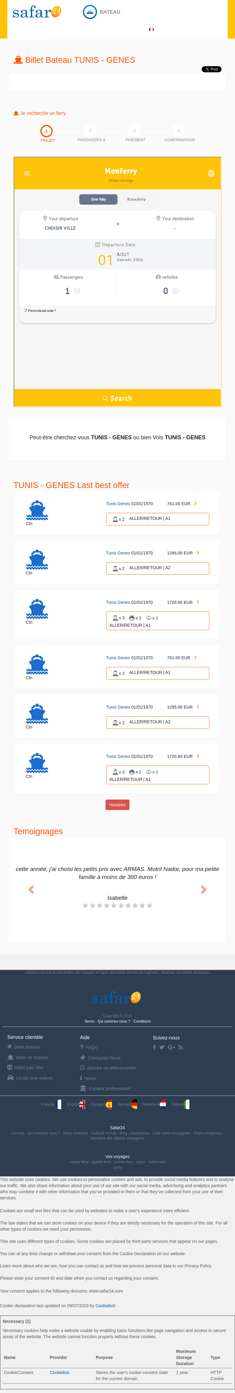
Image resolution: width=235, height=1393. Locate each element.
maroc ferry (79, 1162)
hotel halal (156, 1162)
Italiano (180, 1104)
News (88, 1078)
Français (51, 1104)
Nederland (154, 1104)
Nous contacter (76, 1133)
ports (118, 1167)
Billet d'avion (23, 1047)
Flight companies (208, 1133)
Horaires (118, 804)
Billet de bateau (27, 1057)
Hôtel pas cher (25, 1067)
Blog (124, 1133)
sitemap (18, 1133)
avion (140, 1162)
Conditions (142, 1021)
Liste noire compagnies (172, 1133)
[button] (30, 888)
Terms (89, 1021)
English (76, 1104)
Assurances (140, 1133)
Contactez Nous (100, 1057)
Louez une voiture (30, 1078)
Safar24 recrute (104, 1133)
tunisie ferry (123, 1162)
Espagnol (101, 1104)
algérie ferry (101, 1162)
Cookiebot (105, 1305)
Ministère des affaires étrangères (117, 1138)
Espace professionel (105, 1088)
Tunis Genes (119, 503)
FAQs (88, 1047)
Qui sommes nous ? (114, 1021)
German (127, 1104)
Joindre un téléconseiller (108, 1067)
